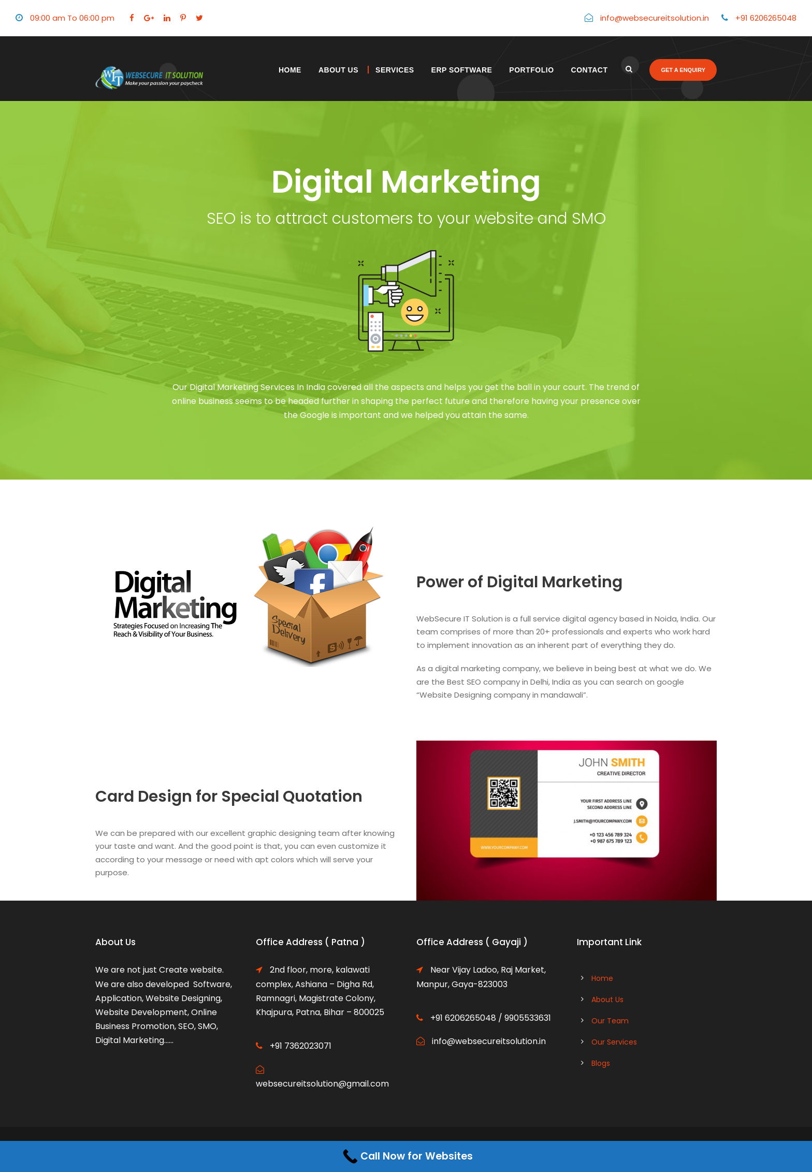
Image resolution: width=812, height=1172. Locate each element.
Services (394, 70)
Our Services (614, 1042)
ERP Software (461, 70)
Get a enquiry (683, 70)
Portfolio (531, 70)
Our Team (610, 1021)
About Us (338, 70)
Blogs (600, 1063)
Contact (589, 70)
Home (290, 70)
